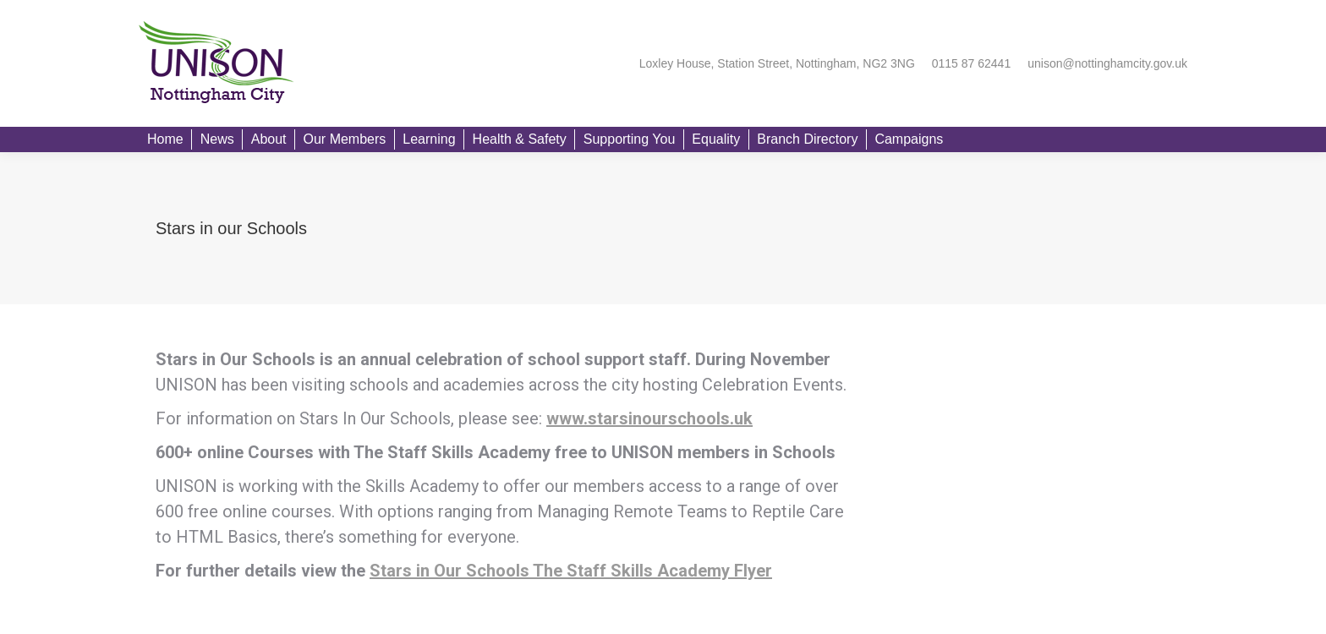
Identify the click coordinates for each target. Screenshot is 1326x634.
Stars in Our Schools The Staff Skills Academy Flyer (571, 570)
